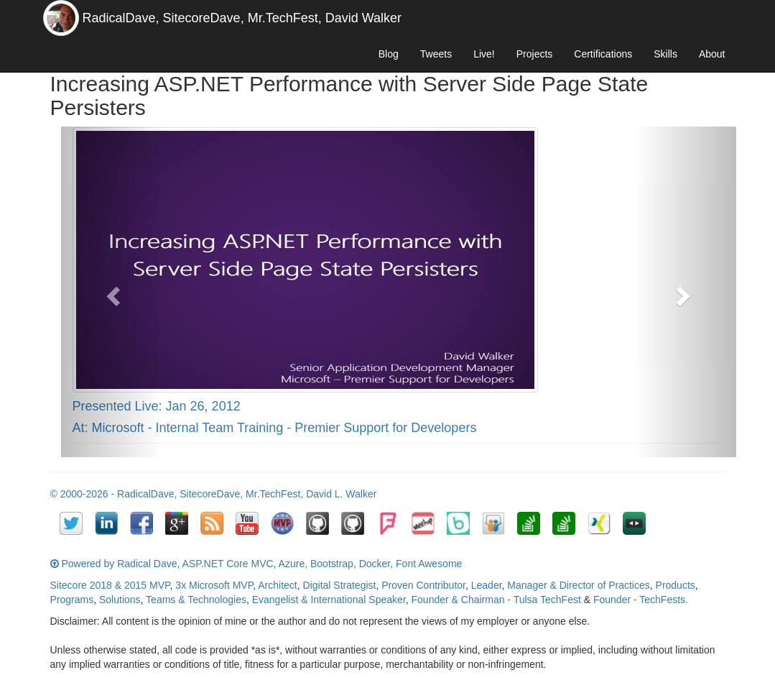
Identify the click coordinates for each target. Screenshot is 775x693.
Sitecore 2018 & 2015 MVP (110, 585)
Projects (534, 54)
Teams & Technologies (196, 599)
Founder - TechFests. (640, 599)
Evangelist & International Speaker (329, 599)
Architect (277, 585)
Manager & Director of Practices (578, 585)
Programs (72, 599)
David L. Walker (341, 494)
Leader (486, 585)
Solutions (120, 599)
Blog (389, 54)
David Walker (363, 18)
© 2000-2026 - (84, 494)
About (712, 54)
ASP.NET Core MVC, (229, 563)
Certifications (603, 54)
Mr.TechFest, (285, 18)
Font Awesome (429, 563)
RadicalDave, (121, 18)
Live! (484, 54)
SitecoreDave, (203, 18)
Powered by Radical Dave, (120, 563)
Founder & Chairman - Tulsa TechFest (496, 599)
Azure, (293, 563)
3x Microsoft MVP (214, 585)
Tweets (436, 54)
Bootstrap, (333, 563)
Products (675, 585)
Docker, (376, 563)
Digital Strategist (339, 585)
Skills (665, 54)
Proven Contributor (423, 585)
